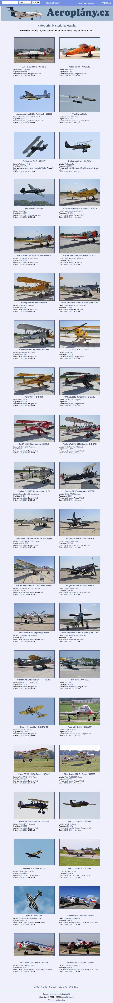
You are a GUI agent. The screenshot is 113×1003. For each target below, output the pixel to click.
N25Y (23, 637)
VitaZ (42, 121)
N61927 (24, 354)
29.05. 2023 (68, 75)
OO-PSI (69, 307)
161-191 (73, 986)
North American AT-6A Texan (74, 211)
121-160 (62, 986)
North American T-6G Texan (28, 258)
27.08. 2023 (23, 75)
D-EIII (23, 496)
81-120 (52, 986)
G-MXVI (24, 920)
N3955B (70, 496)
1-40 (36, 986)
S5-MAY (24, 166)
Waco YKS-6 (69, 70)
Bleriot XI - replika (25, 730)
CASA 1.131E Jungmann (73, 400)
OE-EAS (70, 119)
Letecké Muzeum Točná (76, 922)
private (25, 74)
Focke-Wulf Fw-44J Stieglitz (74, 447)
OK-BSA (24, 213)
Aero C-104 (68, 352)
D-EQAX (70, 449)
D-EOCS (70, 354)
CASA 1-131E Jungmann (27, 447)
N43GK (23, 307)
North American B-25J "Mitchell (29, 117)
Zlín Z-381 (22, 211)
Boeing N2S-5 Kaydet (26, 305)
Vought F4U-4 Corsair (72, 117)
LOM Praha (27, 215)
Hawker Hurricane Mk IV (27, 871)
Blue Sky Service (74, 734)
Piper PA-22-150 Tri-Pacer (28, 777)
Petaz (43, 922)
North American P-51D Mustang (75, 305)
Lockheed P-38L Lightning (28, 635)
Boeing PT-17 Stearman (73, 494)
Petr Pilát (38, 74)
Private (25, 875)
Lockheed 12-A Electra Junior (29, 541)
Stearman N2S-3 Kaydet (27, 352)
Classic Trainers (28, 922)
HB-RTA (70, 213)
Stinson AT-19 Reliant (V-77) (28, 683)
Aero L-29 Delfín (24, 70)
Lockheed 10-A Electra (72, 918)
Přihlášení (106, 3)
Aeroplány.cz (66, 997)
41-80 (44, 986)
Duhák (37, 875)
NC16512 (70, 71)
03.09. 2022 (68, 736)
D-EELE (24, 449)
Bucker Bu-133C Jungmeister (29, 494)
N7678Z (69, 260)
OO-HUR (24, 873)
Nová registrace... (86, 3)
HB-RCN (24, 260)
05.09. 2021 (23, 877)
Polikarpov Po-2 (24, 164)
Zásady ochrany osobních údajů (56, 994)
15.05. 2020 (23, 924)
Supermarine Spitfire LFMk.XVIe (30, 918)
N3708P (24, 779)
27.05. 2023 (23, 123)
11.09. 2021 (23, 783)
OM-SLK (24, 71)
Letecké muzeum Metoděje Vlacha (34, 168)
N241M (69, 920)
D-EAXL (70, 402)
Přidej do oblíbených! (56, 1000)
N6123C (24, 119)
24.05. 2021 (68, 877)
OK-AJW (70, 732)
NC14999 (24, 543)
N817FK (24, 684)
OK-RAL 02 (25, 732)
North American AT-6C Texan (74, 258)
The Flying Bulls (28, 121)
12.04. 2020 (68, 924)
